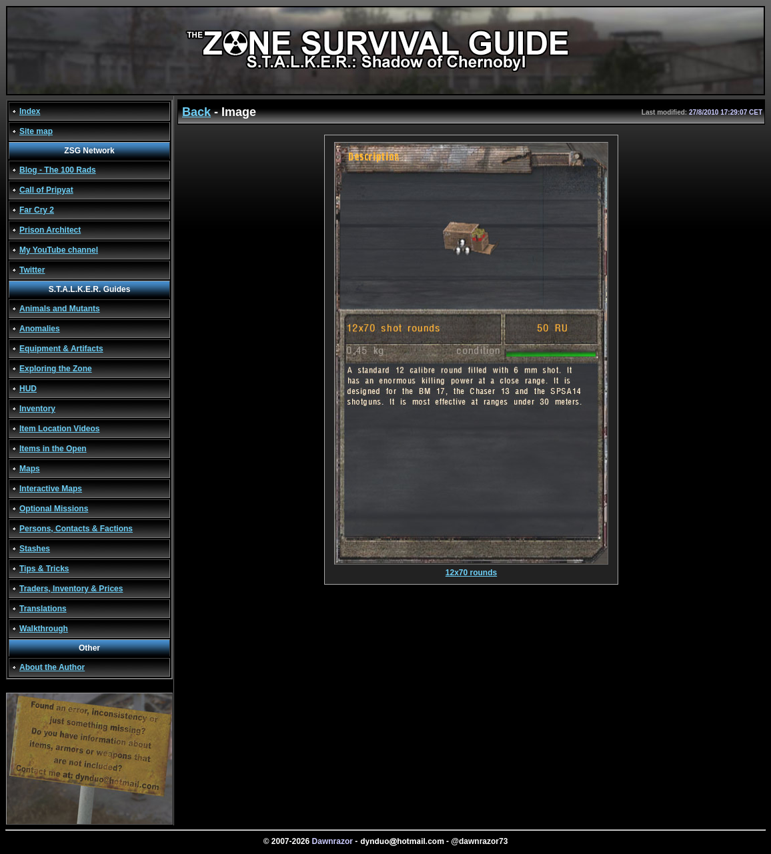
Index (29, 111)
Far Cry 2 (36, 210)
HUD (28, 388)
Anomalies (39, 328)
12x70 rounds (471, 569)
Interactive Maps (50, 488)
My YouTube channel (58, 250)
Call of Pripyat (46, 190)
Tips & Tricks (44, 568)
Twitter (32, 270)
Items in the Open (53, 448)
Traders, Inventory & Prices (71, 588)
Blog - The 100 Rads (57, 170)
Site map (36, 131)
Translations (43, 608)
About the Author (52, 667)
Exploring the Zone (55, 368)
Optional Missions (53, 508)
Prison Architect (50, 230)
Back (196, 112)
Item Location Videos (59, 428)
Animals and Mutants (59, 308)
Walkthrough (43, 628)
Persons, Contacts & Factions (76, 528)
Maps (29, 468)
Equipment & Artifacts (61, 348)
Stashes (34, 548)
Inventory (37, 408)
